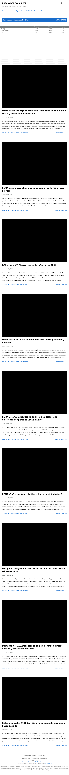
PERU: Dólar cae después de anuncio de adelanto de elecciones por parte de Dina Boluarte (29, 418)
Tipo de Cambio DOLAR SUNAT (25, 11)
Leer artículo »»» (61, 133)
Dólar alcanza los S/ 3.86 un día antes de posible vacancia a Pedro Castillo (33, 724)
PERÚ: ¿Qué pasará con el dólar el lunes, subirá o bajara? (32, 494)
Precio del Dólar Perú (15, 3)
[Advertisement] (34, 45)
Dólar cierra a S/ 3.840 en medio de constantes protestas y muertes (33, 341)
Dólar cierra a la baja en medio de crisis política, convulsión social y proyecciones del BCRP (34, 112)
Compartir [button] (6, 133)
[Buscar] (61, 3)
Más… (42, 11)
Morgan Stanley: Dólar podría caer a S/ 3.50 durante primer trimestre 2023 (33, 570)
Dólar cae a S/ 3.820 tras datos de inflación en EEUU (29, 265)
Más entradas (62, 752)
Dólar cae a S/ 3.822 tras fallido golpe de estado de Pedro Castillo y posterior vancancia (32, 647)
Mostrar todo (61, 20)
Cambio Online (6, 11)
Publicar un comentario (19, 133)
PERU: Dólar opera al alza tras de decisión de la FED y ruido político (33, 189)
